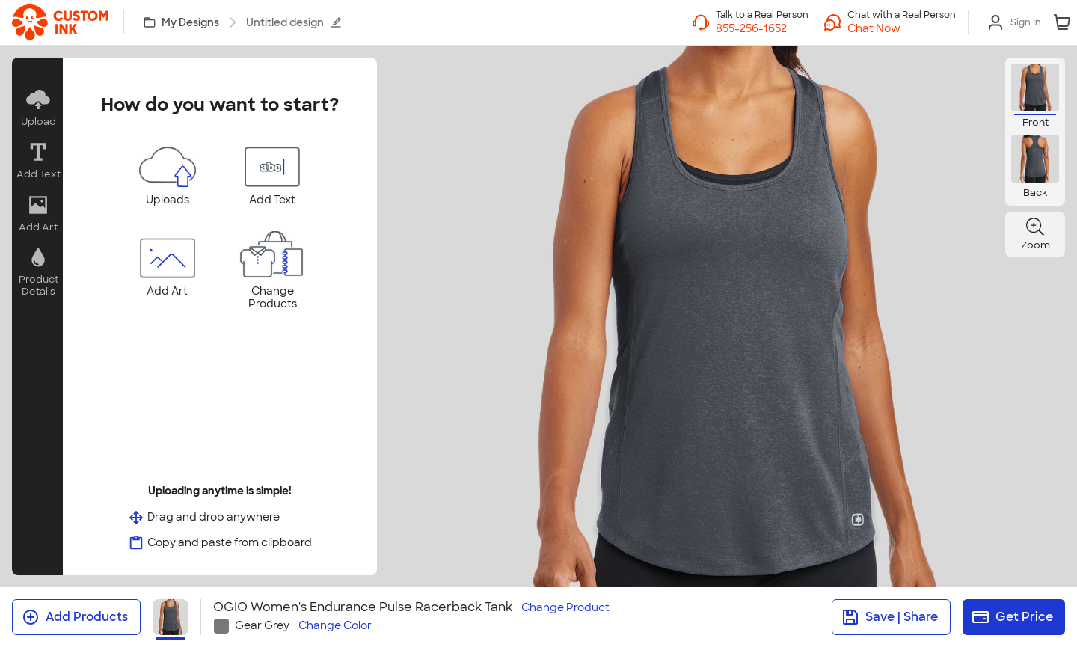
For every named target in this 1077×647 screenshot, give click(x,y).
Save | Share (889, 617)
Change (565, 607)
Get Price (1012, 617)
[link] (60, 22)
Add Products (75, 617)
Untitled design (294, 22)
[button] (901, 28)
